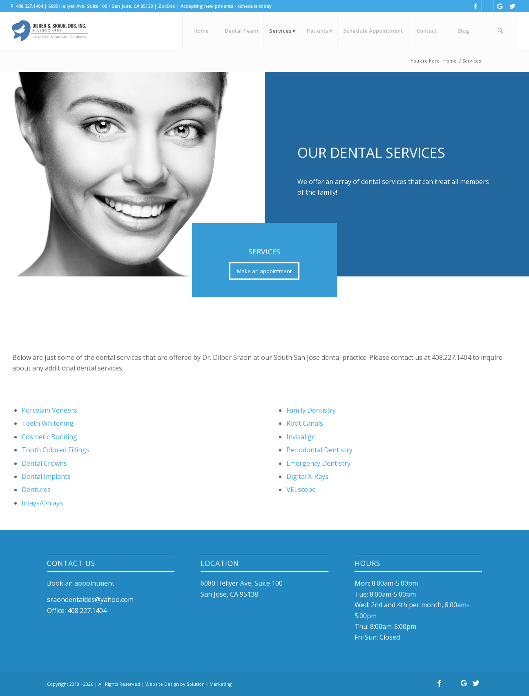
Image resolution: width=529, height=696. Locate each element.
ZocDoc (166, 6)
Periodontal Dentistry (319, 449)
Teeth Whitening (48, 423)
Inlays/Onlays (42, 502)
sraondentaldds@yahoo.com (90, 599)
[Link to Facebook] (475, 6)
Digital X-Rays (307, 476)
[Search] (500, 30)
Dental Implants (46, 476)
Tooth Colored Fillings (55, 449)
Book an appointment (80, 583)
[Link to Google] (500, 6)
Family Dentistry (311, 410)
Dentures (36, 489)
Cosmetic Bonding (49, 436)
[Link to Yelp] (487, 6)
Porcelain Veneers (49, 410)
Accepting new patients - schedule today (226, 6)
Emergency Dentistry (318, 463)
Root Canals (304, 423)
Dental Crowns (44, 463)
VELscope (301, 489)
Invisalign (301, 436)
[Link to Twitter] (512, 6)
